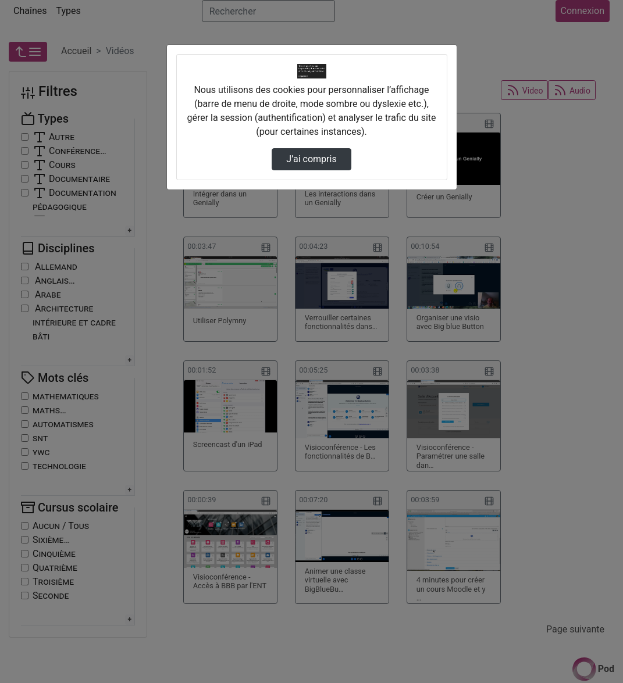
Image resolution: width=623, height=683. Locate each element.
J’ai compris (311, 159)
